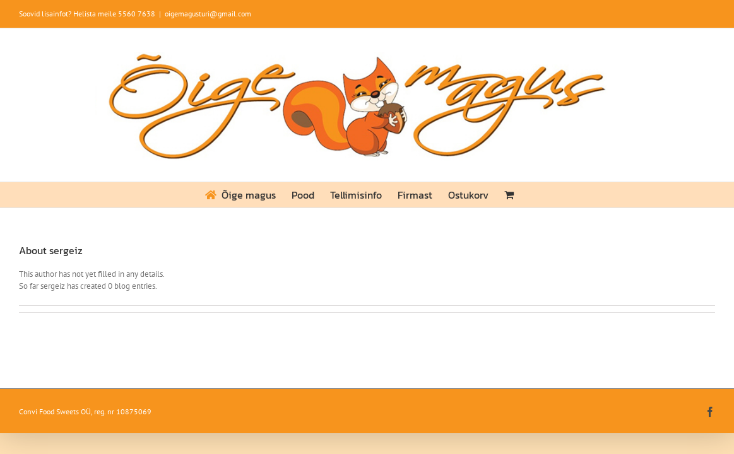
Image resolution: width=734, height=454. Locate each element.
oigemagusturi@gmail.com (208, 13)
